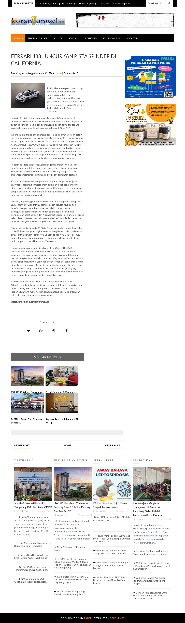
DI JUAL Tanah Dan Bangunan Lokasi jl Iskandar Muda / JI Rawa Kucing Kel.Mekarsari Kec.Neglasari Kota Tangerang (72, 563)
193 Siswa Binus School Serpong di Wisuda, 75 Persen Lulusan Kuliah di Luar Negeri (151, 566)
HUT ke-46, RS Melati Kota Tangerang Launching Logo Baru (31, 568)
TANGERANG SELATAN (38, 38)
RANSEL (16, 17)
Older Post (112, 445)
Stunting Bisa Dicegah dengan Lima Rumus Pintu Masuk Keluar (31, 556)
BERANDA (18, 38)
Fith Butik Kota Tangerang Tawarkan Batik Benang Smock (70, 593)
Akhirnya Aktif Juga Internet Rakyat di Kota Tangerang (71, 3)
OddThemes (117, 618)
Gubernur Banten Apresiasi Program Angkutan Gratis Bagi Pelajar (149, 580)
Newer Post (22, 445)
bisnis (59, 73)
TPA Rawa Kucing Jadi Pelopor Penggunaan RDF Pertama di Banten (111, 565)
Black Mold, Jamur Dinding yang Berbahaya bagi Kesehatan (32, 544)
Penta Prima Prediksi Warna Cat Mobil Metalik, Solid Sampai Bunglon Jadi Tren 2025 (112, 538)
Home (67, 445)
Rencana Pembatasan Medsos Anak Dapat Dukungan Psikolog (150, 552)
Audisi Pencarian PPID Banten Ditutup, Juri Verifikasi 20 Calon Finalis (110, 580)
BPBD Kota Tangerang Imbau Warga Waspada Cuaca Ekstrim (110, 552)
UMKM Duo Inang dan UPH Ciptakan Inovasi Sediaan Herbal (31, 580)
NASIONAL (73, 38)
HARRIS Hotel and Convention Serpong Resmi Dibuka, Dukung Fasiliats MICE (72, 507)
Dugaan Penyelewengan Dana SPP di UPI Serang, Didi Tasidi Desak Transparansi (150, 595)
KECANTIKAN (90, 38)
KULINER (58, 38)
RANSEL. (89, 618)
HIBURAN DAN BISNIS (111, 38)
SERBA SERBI (132, 38)
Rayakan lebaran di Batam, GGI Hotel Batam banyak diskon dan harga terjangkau (71, 579)
